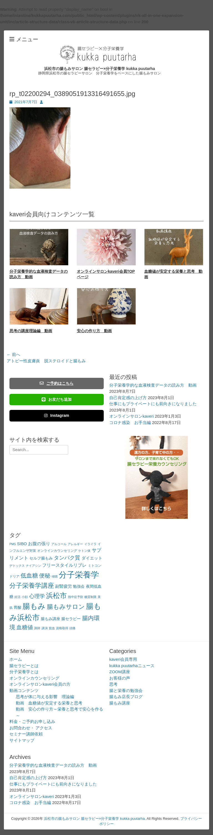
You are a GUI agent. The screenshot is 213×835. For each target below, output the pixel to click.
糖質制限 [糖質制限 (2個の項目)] (90, 597)
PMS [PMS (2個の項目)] (12, 544)
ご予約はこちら (56, 383)
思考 (113, 684)
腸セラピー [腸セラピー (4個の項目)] (71, 619)
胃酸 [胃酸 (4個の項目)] (17, 607)
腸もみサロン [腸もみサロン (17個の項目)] (66, 606)
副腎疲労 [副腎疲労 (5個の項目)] (63, 586)
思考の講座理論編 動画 (30, 331)
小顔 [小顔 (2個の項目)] (25, 597)
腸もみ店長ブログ (126, 696)
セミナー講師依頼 (26, 734)
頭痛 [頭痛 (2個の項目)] (72, 628)
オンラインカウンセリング (34, 678)
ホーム (15, 659)
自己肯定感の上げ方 (128, 397)
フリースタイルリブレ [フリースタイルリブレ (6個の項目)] (64, 565)
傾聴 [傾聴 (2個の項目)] (55, 576)
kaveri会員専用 (123, 659)
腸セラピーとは (24, 665)
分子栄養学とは (24, 671)
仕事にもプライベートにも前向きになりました (153, 403)
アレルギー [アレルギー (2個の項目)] (75, 544)
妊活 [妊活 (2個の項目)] (17, 597)
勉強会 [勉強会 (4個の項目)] (79, 586)
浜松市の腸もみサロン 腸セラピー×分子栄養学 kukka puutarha (99, 68)
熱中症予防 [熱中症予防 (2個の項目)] (75, 597)
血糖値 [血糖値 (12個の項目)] (24, 627)
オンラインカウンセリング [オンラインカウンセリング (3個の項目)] (57, 551)
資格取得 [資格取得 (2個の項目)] (62, 628)
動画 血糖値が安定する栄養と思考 (49, 703)
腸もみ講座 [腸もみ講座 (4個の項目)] (50, 619)
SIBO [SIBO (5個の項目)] (22, 543)
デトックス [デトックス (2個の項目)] (17, 565)
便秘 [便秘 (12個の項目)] (44, 576)
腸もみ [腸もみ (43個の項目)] (33, 606)
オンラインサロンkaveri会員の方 (39, 684)
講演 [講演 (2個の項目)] (45, 628)
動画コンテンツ (24, 690)
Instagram (56, 415)
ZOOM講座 (119, 671)
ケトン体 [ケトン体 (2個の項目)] (84, 550)
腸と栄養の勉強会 (126, 690)
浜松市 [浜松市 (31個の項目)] (56, 595)
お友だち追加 (57, 399)
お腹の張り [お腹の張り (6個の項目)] (39, 543)
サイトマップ (21, 740)
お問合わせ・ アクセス (30, 727)
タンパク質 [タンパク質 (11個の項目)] (67, 558)
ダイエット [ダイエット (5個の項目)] (92, 558)
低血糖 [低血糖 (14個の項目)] (29, 575)
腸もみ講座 (119, 703)
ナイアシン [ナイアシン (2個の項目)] (33, 565)
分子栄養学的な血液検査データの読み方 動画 (153, 385)
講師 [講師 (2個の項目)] (37, 628)
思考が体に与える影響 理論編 (45, 696)
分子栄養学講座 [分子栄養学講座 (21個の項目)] (31, 585)
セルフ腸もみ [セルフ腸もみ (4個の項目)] (41, 558)
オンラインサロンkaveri (131, 416)
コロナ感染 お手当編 (130, 422)
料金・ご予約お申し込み (32, 721)
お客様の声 (119, 678)
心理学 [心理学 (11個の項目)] (37, 596)
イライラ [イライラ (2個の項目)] (90, 544)
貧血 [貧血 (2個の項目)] (52, 628)
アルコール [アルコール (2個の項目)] (59, 544)
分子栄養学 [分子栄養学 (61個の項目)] (79, 574)
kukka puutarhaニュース (131, 665)
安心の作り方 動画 (94, 331)
